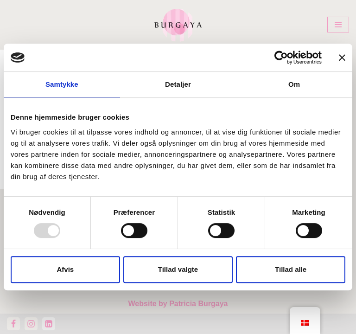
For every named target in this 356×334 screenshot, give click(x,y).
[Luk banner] (342, 57)
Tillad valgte (178, 269)
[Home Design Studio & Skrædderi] (178, 24)
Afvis (65, 269)
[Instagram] (31, 323)
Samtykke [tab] (61, 84)
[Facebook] (13, 323)
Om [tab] (294, 84)
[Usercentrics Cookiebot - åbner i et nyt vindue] (281, 57)
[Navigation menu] (338, 24)
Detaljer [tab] (178, 84)
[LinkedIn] (48, 323)
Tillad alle (290, 269)
